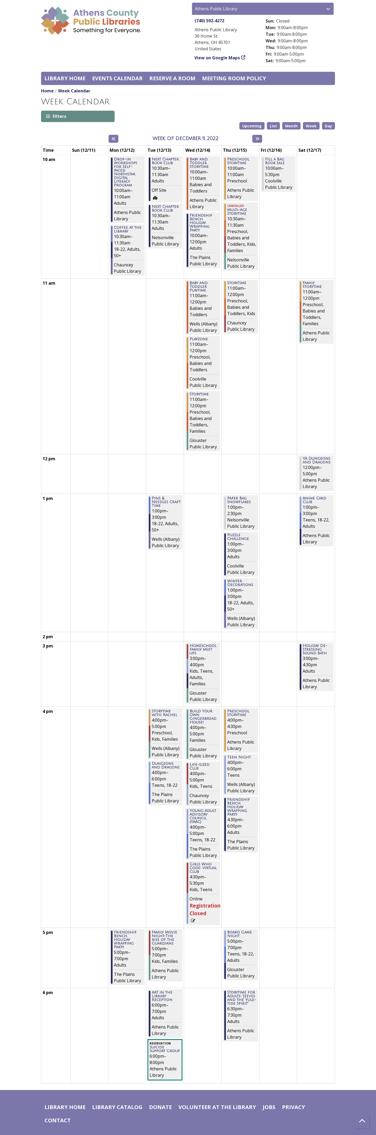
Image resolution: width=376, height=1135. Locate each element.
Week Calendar (74, 91)
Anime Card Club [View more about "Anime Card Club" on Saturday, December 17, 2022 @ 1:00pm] (314, 500)
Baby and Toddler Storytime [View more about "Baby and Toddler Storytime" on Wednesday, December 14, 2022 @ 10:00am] (199, 163)
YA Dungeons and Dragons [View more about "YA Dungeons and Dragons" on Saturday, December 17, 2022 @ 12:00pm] (316, 460)
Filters (59, 116)
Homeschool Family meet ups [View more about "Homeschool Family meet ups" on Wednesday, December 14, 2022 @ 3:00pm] (203, 649)
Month (291, 125)
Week (311, 125)
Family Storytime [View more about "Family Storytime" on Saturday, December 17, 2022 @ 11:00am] (312, 285)
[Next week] (257, 139)
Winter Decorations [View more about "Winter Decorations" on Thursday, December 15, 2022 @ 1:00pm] (240, 583)
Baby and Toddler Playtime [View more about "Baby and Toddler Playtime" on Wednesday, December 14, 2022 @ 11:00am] (199, 286)
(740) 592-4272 (209, 21)
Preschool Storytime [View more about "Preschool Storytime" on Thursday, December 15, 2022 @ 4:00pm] (238, 713)
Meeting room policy (234, 78)
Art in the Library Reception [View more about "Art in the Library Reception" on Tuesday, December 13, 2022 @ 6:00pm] (162, 996)
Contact (57, 1120)
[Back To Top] (362, 1121)
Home (47, 91)
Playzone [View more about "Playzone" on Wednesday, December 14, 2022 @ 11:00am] (199, 339)
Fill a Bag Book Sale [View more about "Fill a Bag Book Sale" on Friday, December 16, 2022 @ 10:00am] (275, 161)
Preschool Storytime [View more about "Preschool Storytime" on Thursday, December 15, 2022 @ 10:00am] (238, 161)
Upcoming (252, 125)
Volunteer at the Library (217, 1107)
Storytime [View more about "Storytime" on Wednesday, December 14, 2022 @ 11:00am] (199, 394)
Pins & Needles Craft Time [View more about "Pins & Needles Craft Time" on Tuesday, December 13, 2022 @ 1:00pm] (166, 502)
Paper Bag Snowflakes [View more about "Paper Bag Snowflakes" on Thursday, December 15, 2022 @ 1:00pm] (239, 500)
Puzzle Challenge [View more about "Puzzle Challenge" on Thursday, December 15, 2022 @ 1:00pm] (238, 537)
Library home (65, 78)
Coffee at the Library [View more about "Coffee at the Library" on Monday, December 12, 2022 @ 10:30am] (127, 229)
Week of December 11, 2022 (185, 138)
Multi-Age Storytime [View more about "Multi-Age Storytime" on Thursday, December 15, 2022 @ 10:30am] (237, 212)
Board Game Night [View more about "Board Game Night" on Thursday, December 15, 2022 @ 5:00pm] (239, 934)
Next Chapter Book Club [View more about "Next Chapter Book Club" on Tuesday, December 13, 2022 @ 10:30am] (165, 161)
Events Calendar (117, 78)
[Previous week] (113, 139)
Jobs (269, 1107)
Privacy (293, 1107)
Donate (160, 1107)
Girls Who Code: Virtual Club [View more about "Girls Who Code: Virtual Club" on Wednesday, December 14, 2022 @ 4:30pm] (203, 868)
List (273, 125)
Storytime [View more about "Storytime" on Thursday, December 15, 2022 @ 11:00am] (236, 283)
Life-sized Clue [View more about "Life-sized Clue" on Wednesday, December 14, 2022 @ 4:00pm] (199, 766)
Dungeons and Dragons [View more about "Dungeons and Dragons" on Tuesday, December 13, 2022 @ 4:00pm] (166, 765)
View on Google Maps (217, 58)
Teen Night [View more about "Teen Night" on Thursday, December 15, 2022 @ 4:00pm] (239, 757)
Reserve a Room (172, 78)
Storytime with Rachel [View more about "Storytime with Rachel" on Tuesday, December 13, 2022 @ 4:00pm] (164, 713)
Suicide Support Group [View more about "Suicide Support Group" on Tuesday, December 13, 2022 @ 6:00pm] (165, 1049)
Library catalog (117, 1107)
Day (328, 125)
